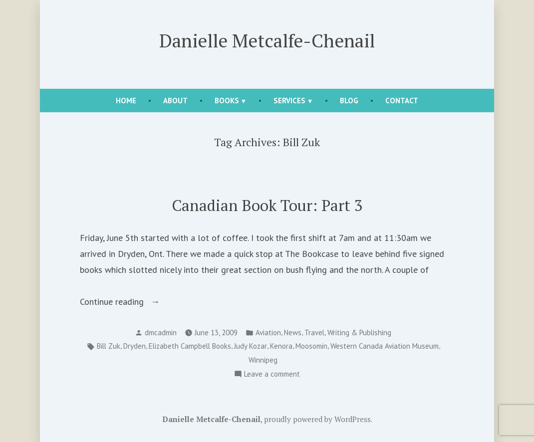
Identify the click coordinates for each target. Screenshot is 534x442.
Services (289, 100)
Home (126, 100)
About (175, 100)
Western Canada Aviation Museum (384, 346)
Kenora (281, 346)
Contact (401, 100)
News (292, 332)
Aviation (268, 332)
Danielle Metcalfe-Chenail (267, 40)
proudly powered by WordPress (317, 419)
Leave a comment (272, 374)
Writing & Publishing (359, 332)
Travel (314, 332)
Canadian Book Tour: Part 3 (267, 205)
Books (227, 100)
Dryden (134, 346)
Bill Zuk (108, 346)
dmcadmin (161, 332)
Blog (349, 100)
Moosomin (311, 346)
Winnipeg (263, 360)
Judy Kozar (250, 346)
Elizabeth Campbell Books (190, 346)
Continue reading (131, 302)
